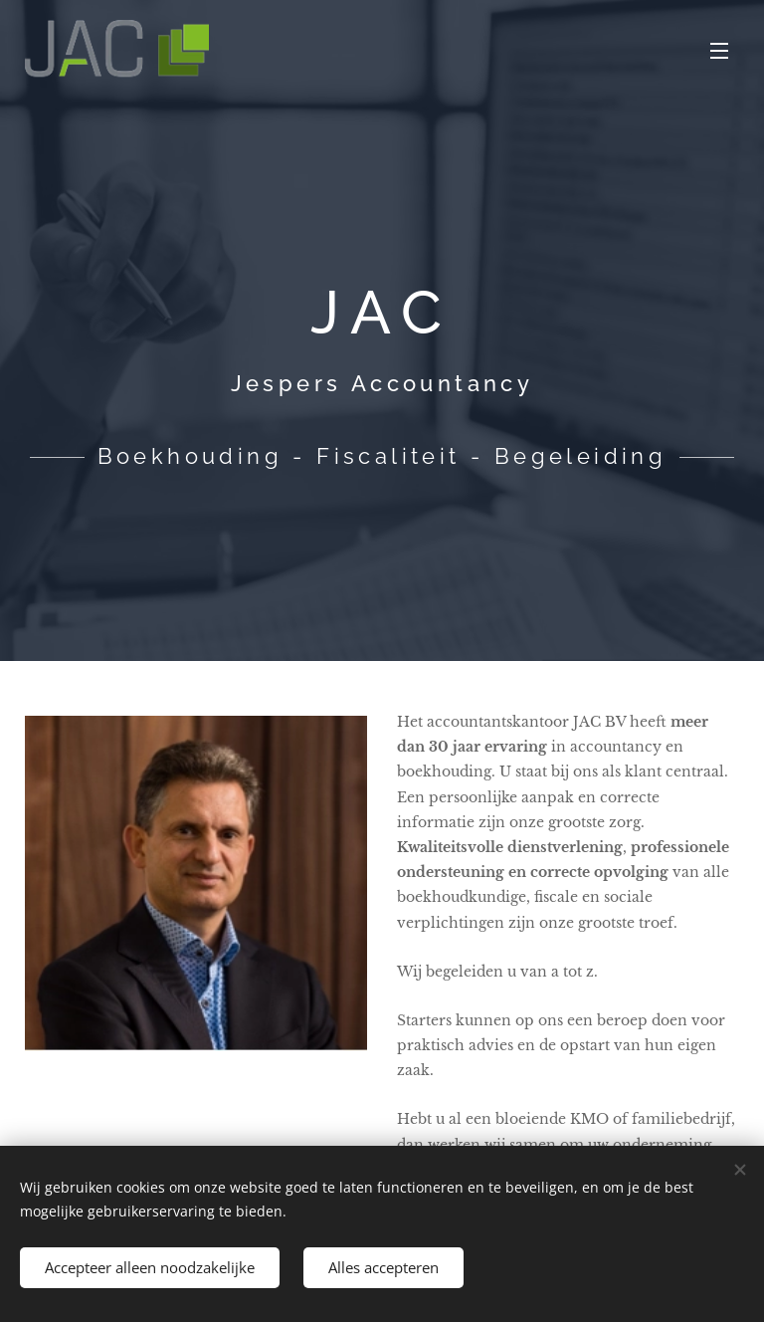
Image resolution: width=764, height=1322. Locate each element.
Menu (719, 51)
